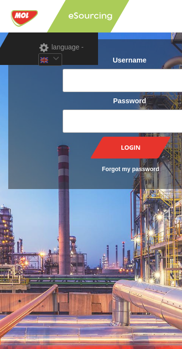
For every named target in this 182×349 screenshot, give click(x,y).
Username (130, 60)
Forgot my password (130, 169)
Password (129, 101)
